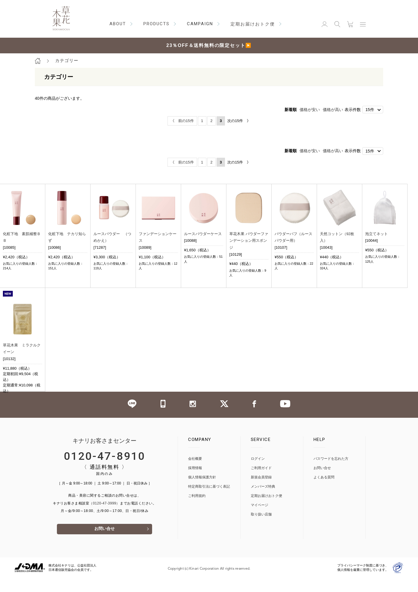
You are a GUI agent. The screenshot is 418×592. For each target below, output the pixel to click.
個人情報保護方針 (202, 491)
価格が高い (333, 109)
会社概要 (195, 472)
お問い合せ (104, 543)
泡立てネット (376, 233)
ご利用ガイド (261, 482)
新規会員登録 (261, 491)
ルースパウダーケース (203, 233)
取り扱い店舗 (261, 528)
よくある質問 (324, 491)
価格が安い (310, 109)
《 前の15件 (182, 121)
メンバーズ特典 (263, 500)
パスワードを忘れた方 (331, 472)
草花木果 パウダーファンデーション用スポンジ (248, 240)
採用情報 (195, 482)
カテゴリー (66, 60)
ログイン (258, 472)
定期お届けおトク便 (266, 509)
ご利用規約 (197, 509)
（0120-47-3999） (104, 517)
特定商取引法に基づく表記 (209, 500)
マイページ (259, 519)
